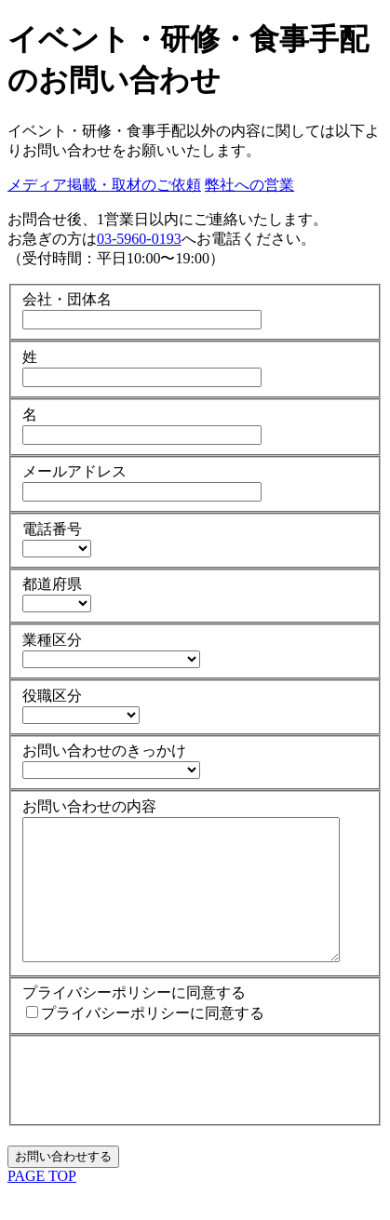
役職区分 (52, 696)
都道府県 (52, 584)
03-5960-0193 (139, 239)
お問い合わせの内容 (89, 806)
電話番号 (52, 529)
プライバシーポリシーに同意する (134, 1020)
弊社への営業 (249, 185)
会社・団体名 (67, 299)
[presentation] (163, 1106)
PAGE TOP (41, 1204)
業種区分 (52, 640)
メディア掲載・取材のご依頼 (104, 185)
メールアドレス (74, 471)
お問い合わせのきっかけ (104, 750)
